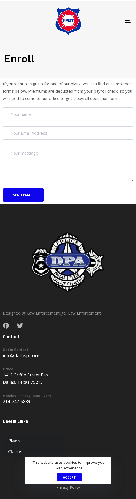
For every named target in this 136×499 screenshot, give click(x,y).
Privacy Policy (68, 487)
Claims (15, 451)
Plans (14, 441)
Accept (69, 477)
